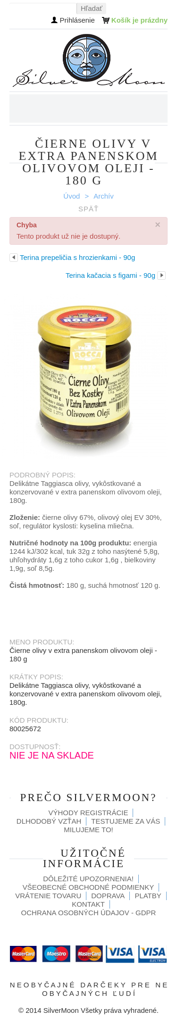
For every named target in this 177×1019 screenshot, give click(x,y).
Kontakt (88, 904)
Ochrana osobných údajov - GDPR (88, 913)
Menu (160, 108)
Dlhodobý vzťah (49, 821)
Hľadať (91, 8)
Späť (88, 209)
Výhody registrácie (88, 813)
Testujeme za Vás (125, 821)
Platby (148, 896)
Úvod (71, 196)
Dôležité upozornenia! (88, 879)
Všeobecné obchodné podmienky (88, 887)
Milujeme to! (88, 830)
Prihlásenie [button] (77, 20)
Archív (103, 196)
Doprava (108, 896)
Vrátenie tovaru (48, 896)
